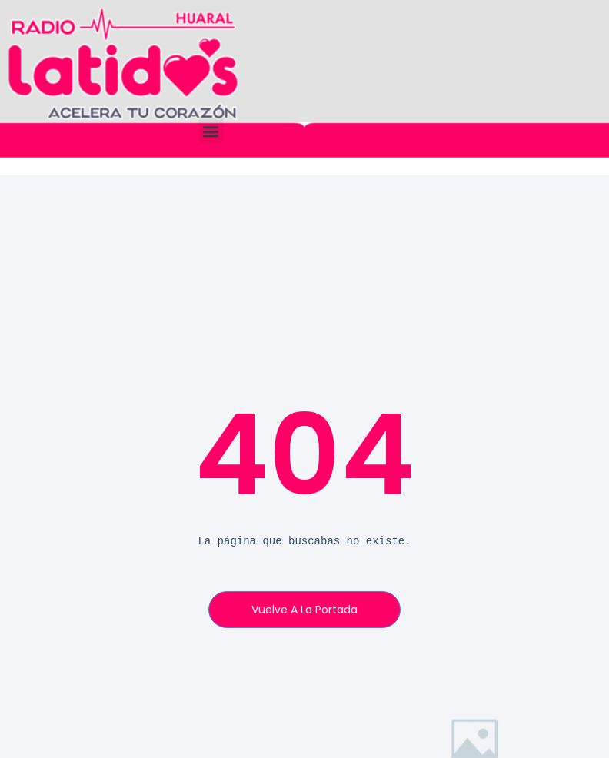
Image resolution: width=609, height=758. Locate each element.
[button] (211, 130)
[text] (305, 542)
